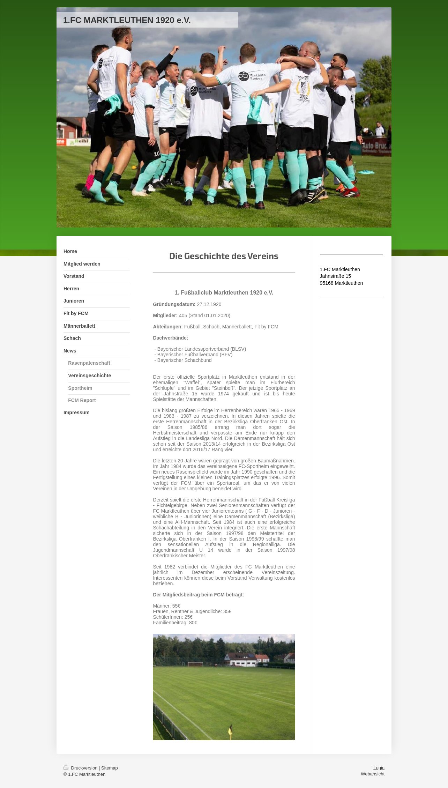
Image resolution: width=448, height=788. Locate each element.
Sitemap (109, 768)
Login (378, 767)
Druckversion (81, 768)
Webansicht (372, 773)
